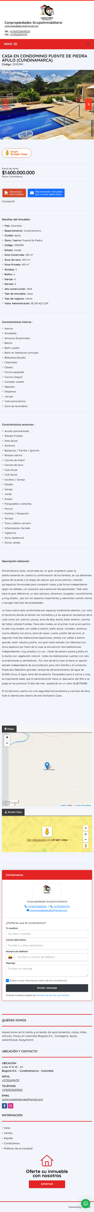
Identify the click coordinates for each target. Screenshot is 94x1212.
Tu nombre (12, 928)
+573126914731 (18, 34)
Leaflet (63, 805)
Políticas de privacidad (18, 1148)
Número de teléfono (17, 951)
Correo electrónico (16, 939)
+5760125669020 (20, 31)
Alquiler (8, 1138)
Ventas (8, 1133)
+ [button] (7, 738)
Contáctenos (12, 1143)
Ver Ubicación (37, 840)
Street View (17, 153)
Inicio (7, 1128)
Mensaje (11, 962)
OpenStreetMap (83, 805)
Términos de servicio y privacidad (53, 995)
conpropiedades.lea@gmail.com (22, 26)
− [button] (7, 743)
